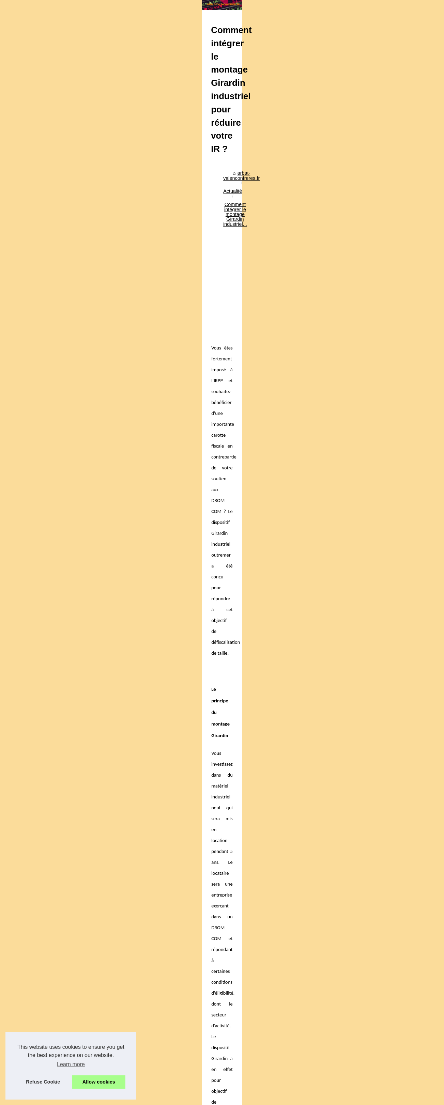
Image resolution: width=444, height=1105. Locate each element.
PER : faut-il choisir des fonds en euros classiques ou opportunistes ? (149, 1064)
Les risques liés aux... (356, 386)
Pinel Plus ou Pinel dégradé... (365, 401)
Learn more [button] (71, 1064)
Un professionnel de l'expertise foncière (117, 1076)
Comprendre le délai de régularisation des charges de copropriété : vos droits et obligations (173, 989)
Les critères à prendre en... (362, 609)
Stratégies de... (349, 535)
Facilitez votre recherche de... (365, 453)
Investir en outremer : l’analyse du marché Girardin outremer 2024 (276, 918)
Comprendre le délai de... (360, 416)
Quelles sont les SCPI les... (362, 639)
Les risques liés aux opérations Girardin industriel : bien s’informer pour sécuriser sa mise (171, 966)
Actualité (102, 172)
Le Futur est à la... (352, 483)
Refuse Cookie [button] (43, 1082)
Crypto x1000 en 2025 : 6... (362, 572)
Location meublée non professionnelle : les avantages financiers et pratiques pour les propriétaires (166, 1051)
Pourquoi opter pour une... (361, 624)
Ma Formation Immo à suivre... (366, 468)
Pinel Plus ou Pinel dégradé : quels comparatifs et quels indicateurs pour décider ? (163, 977)
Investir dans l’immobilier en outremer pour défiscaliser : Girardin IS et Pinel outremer (92, 918)
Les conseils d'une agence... (364, 349)
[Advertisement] (171, 229)
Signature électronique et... (362, 520)
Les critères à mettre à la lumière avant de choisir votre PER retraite (147, 1024)
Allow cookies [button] (98, 1082)
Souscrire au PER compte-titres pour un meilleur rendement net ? (145, 1036)
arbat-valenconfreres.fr (62, 172)
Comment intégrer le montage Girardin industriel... (172, 172)
